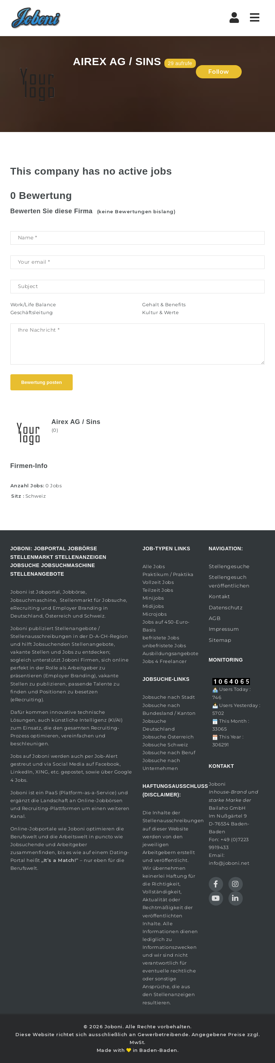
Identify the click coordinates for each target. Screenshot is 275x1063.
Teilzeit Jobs (158, 590)
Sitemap (220, 640)
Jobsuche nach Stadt (169, 697)
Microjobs (155, 614)
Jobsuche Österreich (168, 737)
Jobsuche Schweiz (165, 744)
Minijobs (153, 598)
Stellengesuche (229, 566)
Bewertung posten (41, 382)
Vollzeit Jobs (158, 582)
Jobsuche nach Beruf (169, 752)
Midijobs (153, 606)
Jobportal (48, 592)
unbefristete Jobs (164, 645)
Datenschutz (226, 607)
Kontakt (219, 596)
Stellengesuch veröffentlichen (229, 581)
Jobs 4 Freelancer (165, 661)
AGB (215, 618)
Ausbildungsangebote (171, 653)
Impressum (224, 629)
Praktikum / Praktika (168, 574)
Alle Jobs (154, 566)
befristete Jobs (161, 637)
